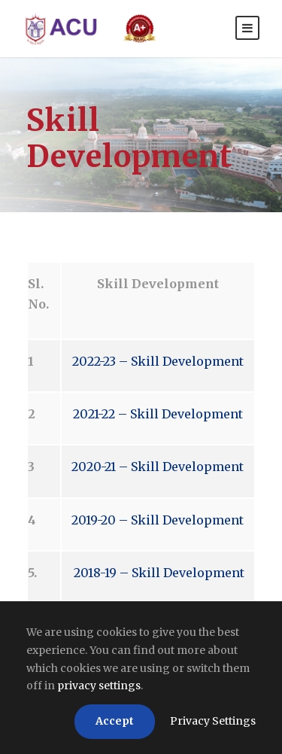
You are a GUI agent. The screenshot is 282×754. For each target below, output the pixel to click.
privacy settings (99, 685)
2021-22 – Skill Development (158, 413)
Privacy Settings (213, 721)
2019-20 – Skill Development (157, 519)
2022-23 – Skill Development (158, 361)
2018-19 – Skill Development (157, 572)
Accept (115, 721)
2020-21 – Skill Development (157, 466)
